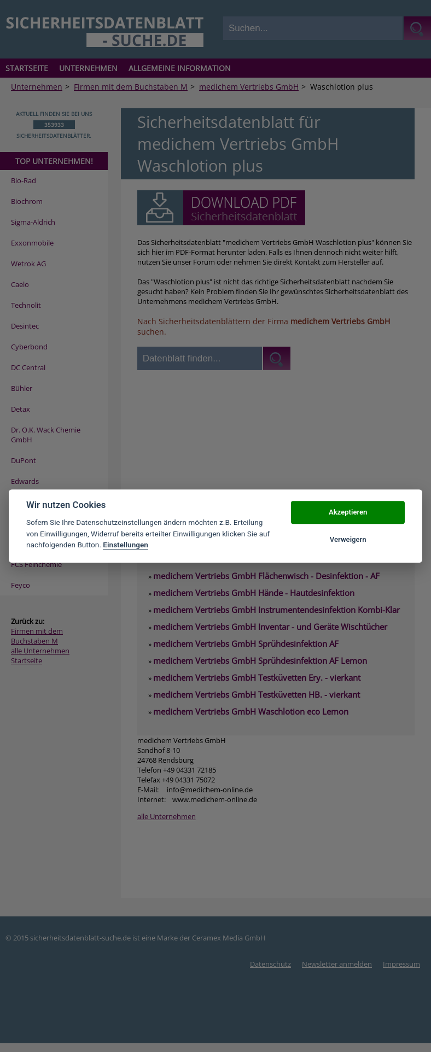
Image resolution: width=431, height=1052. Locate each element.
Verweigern (348, 539)
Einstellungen (125, 544)
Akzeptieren (348, 512)
